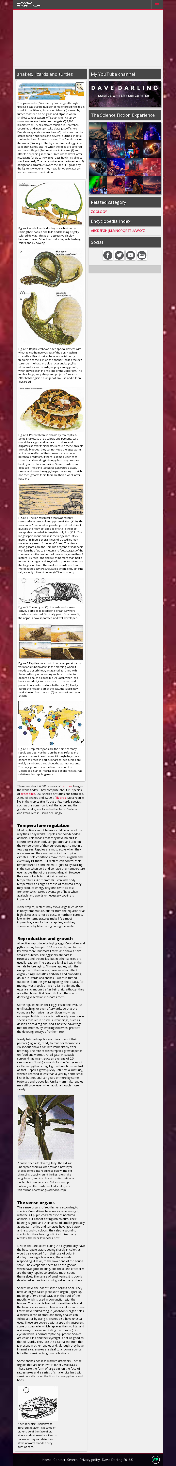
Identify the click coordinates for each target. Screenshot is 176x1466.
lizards (61, 798)
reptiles (67, 786)
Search (72, 1460)
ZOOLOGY (99, 211)
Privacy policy (90, 1460)
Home (46, 1460)
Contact (59, 1460)
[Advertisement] (88, 38)
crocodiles (28, 794)
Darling (28, 6)
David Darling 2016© (117, 1460)
